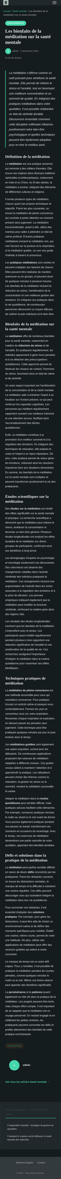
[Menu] (54, 2)
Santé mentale (19, 11)
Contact (41, 1162)
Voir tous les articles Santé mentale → (27, 1081)
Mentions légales (24, 1162)
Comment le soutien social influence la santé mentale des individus (29, 1138)
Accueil (6, 11)
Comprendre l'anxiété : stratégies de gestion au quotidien (30, 1127)
